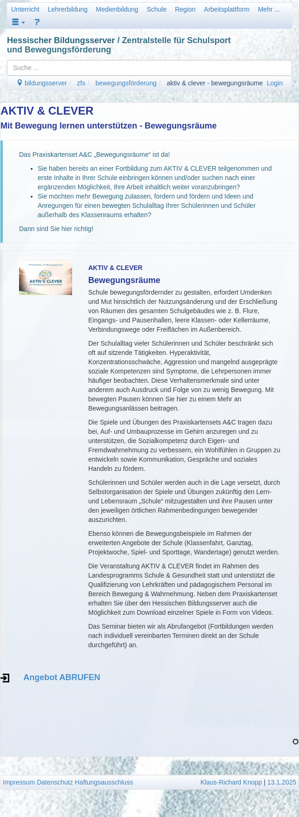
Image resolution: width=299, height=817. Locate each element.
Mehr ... (269, 9)
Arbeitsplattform (227, 9)
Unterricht (25, 9)
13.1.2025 (281, 782)
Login (275, 83)
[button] (18, 22)
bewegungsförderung (126, 83)
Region (185, 9)
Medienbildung (117, 9)
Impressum (19, 782)
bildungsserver (41, 83)
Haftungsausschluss (104, 782)
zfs (81, 83)
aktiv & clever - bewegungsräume (214, 83)
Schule (156, 9)
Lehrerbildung (68, 9)
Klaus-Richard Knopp (231, 782)
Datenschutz (55, 782)
